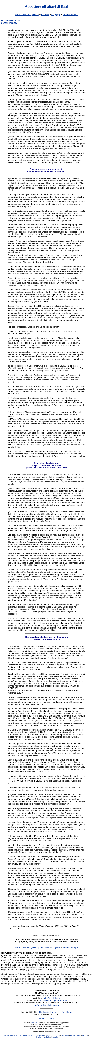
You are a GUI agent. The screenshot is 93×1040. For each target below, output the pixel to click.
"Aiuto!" (25, 1035)
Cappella (54, 1037)
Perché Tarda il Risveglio (13, 1035)
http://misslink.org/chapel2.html (52, 1000)
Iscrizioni (45, 14)
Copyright (55, 14)
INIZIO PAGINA (46, 1019)
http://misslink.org (51, 998)
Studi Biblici (65, 1035)
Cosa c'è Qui (32, 1035)
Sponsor (41, 1035)
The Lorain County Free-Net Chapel (55, 1012)
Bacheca (85, 1035)
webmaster (34, 1023)
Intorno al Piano (75, 1035)
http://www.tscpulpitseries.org (46, 1005)
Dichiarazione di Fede (52, 1035)
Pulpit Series (46, 1037)
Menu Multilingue (70, 14)
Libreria (38, 1037)
